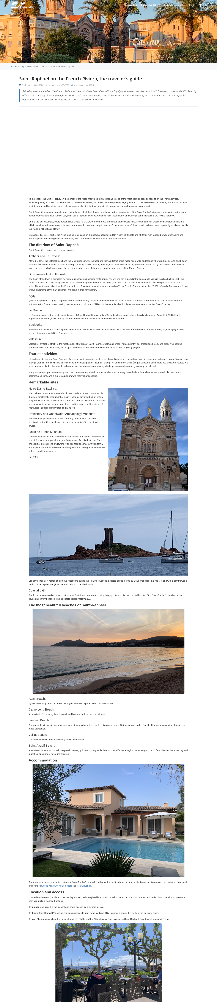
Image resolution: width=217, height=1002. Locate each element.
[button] (201, 5)
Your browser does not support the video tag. (108, 154)
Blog (191, 4)
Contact (181, 4)
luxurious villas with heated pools (55, 885)
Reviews (168, 4)
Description (131, 4)
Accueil (14, 66)
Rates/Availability (150, 4)
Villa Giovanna (84, 885)
